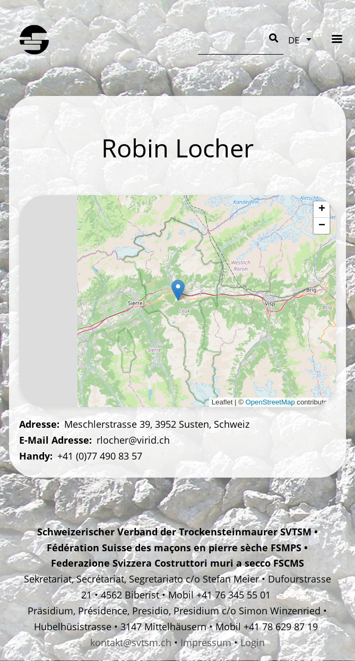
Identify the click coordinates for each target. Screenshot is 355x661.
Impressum (205, 642)
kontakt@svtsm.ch (130, 642)
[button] (178, 290)
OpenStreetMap (270, 402)
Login (252, 642)
